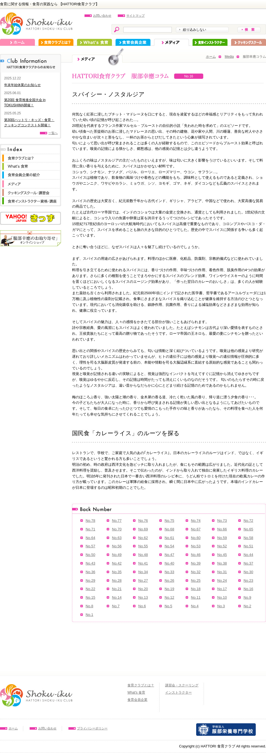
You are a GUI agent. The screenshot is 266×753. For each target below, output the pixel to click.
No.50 (90, 555)
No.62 (143, 538)
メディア (171, 42)
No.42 (117, 563)
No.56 (117, 546)
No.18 (196, 589)
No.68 (169, 529)
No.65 (248, 529)
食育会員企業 (133, 42)
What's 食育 (94, 42)
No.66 (222, 529)
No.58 (248, 538)
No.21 (117, 589)
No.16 (248, 589)
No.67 (196, 529)
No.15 (90, 597)
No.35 (117, 572)
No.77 (117, 520)
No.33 (169, 572)
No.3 (221, 606)
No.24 (222, 580)
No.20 (143, 589)
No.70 (117, 529)
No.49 (117, 555)
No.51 (248, 546)
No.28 (117, 580)
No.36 (90, 572)
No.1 (89, 615)
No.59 (222, 538)
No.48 (143, 555)
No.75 (169, 520)
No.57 (90, 546)
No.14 (117, 597)
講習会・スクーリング (181, 685)
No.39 (196, 563)
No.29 (90, 580)
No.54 (169, 546)
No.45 (222, 555)
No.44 (248, 555)
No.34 (143, 572)
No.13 (143, 597)
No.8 (89, 606)
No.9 (247, 597)
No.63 (117, 538)
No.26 (169, 580)
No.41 (143, 563)
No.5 (168, 606)
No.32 (196, 572)
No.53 (196, 546)
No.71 (90, 529)
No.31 (222, 572)
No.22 (90, 589)
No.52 (222, 546)
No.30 (248, 572)
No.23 (248, 580)
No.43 (90, 563)
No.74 (196, 520)
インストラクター (210, 42)
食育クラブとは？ (56, 42)
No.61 (169, 538)
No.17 (222, 589)
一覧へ (53, 133)
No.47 (169, 555)
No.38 (222, 563)
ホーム (17, 42)
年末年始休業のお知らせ (22, 85)
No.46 (196, 555)
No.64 (90, 538)
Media (229, 57)
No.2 (247, 606)
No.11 (196, 597)
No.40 (169, 563)
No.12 (169, 597)
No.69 (143, 529)
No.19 (169, 589)
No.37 (248, 563)
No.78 (90, 520)
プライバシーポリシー (92, 728)
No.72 (248, 520)
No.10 (222, 597)
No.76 (143, 520)
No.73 (222, 520)
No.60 (196, 538)
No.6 (142, 606)
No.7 (115, 606)
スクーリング (248, 42)
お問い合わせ (102, 15)
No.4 (194, 606)
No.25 (196, 580)
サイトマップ (135, 15)
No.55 (143, 546)
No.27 (143, 580)
